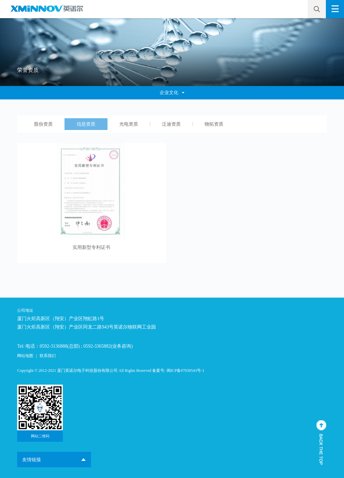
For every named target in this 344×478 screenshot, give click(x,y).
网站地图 (25, 355)
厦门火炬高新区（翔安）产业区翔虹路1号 (60, 318)
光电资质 (128, 124)
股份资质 (43, 124)
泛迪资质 (171, 124)
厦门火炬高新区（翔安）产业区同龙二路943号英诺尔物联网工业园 (86, 327)
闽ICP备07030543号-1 (186, 370)
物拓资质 (214, 124)
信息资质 (86, 124)
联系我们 (48, 355)
